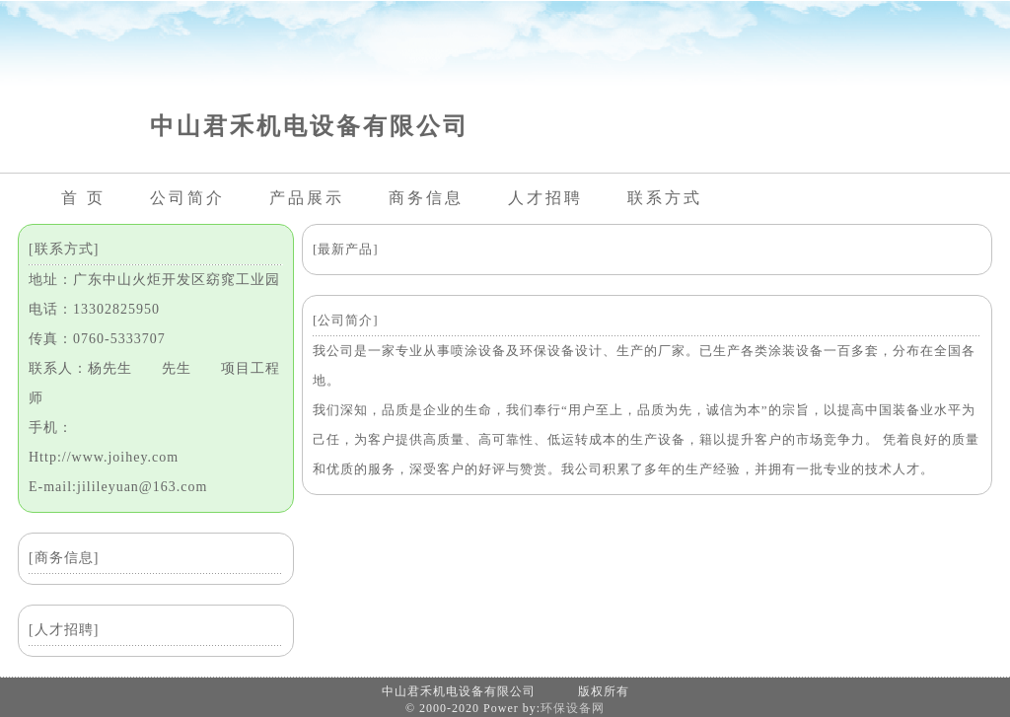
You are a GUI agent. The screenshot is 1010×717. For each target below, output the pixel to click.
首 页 (83, 197)
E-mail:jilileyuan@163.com (118, 486)
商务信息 (426, 197)
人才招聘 (545, 197)
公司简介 (187, 197)
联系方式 (664, 197)
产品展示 (306, 197)
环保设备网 (573, 708)
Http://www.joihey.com (104, 457)
